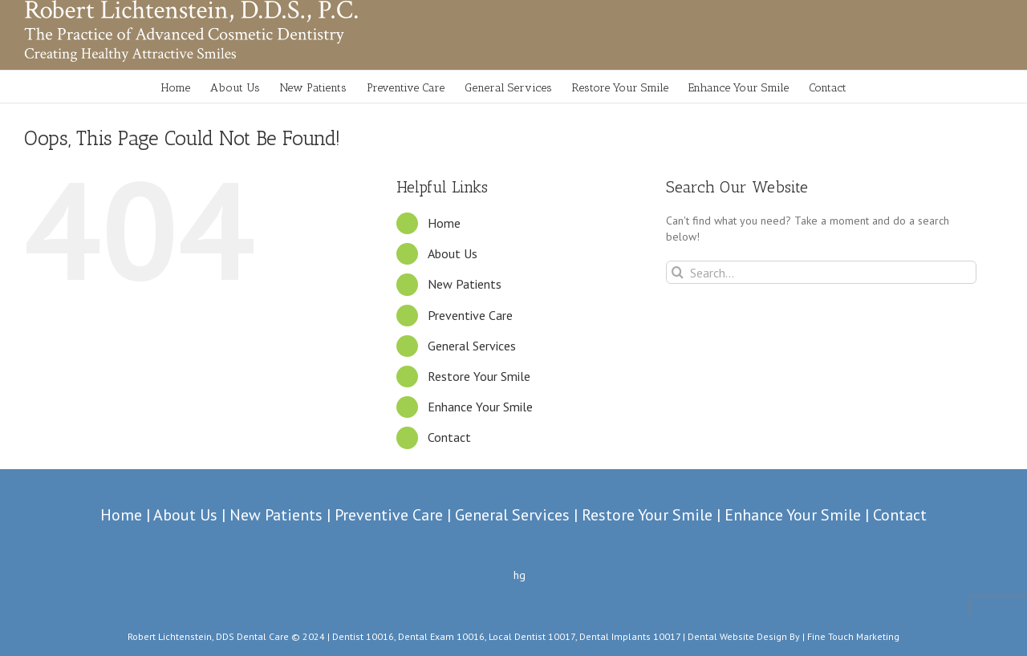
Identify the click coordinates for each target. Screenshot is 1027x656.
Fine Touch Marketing (853, 636)
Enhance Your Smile (480, 407)
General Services (472, 346)
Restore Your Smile (479, 376)
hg (520, 575)
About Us (452, 253)
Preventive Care (470, 315)
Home (444, 223)
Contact (449, 437)
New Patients (464, 284)
